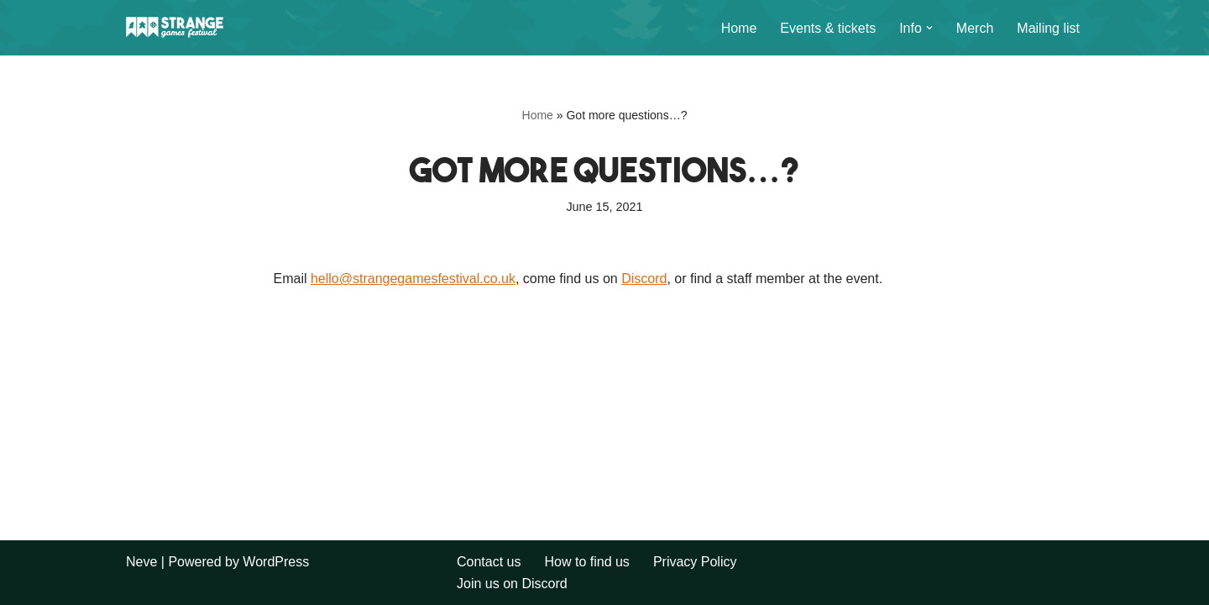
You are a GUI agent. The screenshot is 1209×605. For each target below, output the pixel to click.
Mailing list (1048, 28)
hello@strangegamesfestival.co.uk (413, 278)
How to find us (586, 562)
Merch (974, 28)
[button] (929, 27)
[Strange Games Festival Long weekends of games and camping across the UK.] (176, 27)
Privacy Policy (695, 562)
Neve (141, 562)
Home (739, 28)
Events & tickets (828, 28)
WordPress (276, 562)
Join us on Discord (512, 583)
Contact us (489, 562)
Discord (644, 278)
